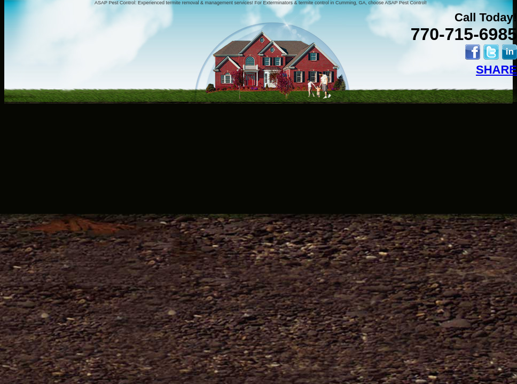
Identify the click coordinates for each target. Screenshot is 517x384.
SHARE (496, 69)
